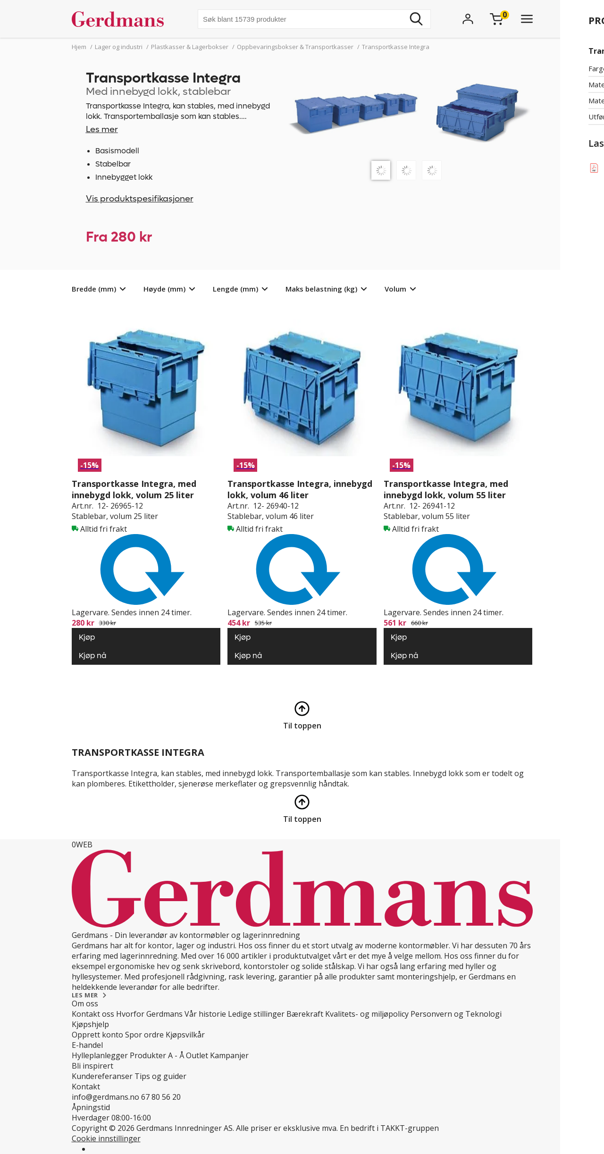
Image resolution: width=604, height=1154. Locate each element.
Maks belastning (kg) (321, 288)
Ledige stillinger (256, 1014)
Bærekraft (304, 1014)
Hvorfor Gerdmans (149, 1014)
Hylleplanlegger (100, 1055)
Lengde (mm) (235, 288)
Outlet (197, 1055)
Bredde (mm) (94, 288)
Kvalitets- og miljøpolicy (367, 1014)
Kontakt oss (93, 1014)
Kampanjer (229, 1055)
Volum (395, 288)
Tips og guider (160, 1076)
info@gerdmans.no (105, 1097)
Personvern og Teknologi (456, 1014)
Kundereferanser (102, 1076)
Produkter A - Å (157, 1055)
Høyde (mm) (164, 288)
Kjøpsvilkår (185, 1034)
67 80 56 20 (161, 1097)
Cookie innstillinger (106, 1138)
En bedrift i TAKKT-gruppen (389, 1128)
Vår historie (205, 1014)
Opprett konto (97, 1034)
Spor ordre (144, 1034)
